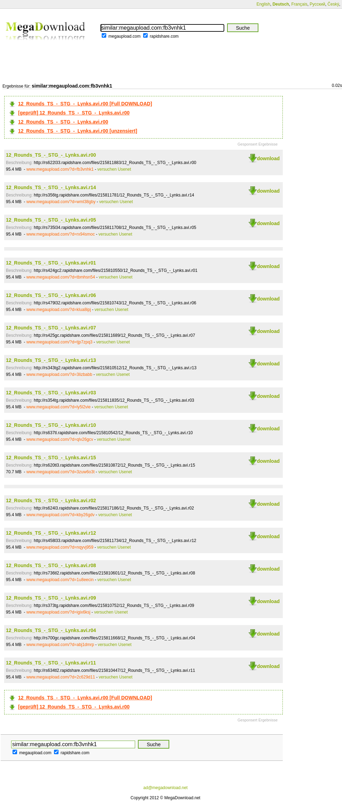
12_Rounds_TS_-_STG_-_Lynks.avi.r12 (51, 533)
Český (333, 4)
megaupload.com (124, 36)
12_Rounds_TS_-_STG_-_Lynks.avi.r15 (51, 457)
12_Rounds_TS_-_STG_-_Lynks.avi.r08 (51, 565)
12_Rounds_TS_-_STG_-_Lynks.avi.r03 (51, 392)
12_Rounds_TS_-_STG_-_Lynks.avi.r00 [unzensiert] (77, 131)
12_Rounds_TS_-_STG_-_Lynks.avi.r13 (51, 360)
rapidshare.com (164, 36)
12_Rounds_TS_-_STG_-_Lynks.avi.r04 (51, 630)
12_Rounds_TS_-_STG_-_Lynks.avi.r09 (51, 598)
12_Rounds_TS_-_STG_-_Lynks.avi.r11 (51, 663)
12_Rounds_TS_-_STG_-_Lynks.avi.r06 (51, 295)
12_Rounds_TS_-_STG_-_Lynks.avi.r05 (51, 220)
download (268, 158)
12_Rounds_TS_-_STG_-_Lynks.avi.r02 (51, 500)
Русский (317, 4)
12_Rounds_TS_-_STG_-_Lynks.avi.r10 (51, 425)
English (263, 4)
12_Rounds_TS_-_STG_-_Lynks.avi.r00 (63, 122)
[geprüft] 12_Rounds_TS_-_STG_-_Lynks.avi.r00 (74, 113)
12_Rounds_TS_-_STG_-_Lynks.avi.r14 (51, 187)
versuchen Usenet (114, 169)
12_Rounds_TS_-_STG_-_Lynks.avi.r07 (51, 328)
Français (299, 4)
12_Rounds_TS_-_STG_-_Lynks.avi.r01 (51, 263)
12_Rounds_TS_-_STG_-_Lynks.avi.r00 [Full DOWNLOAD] (85, 103)
